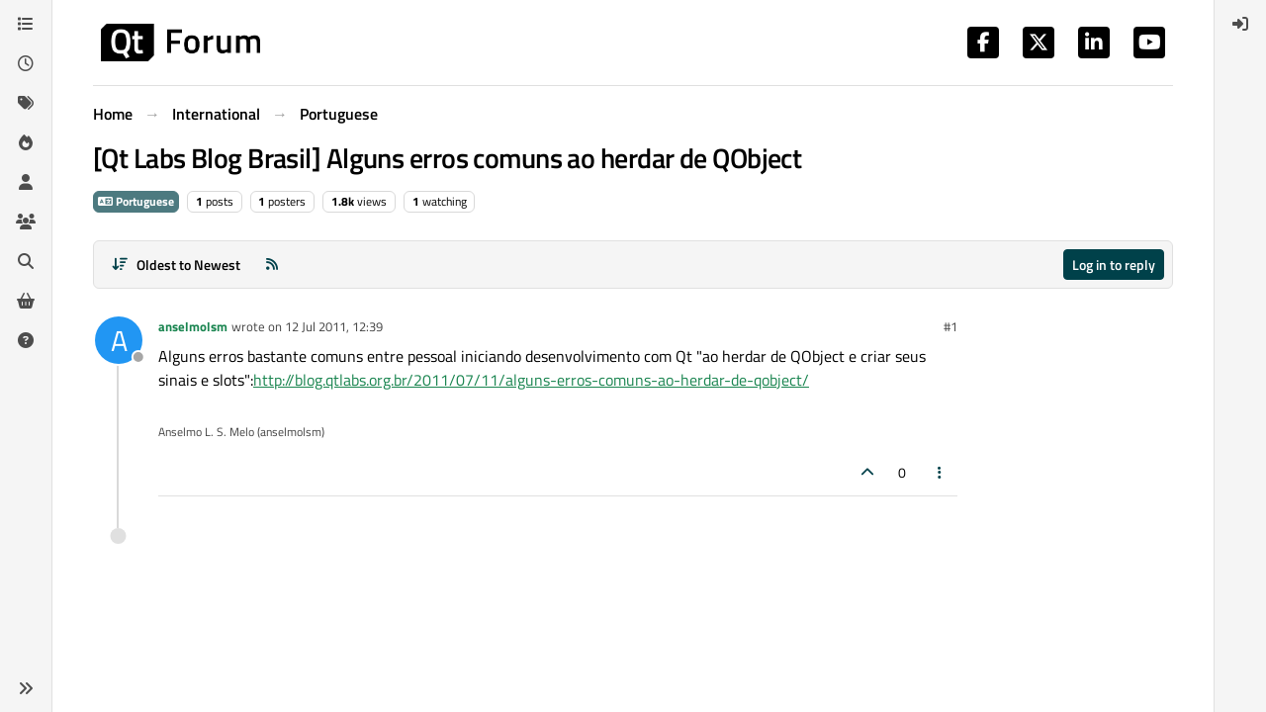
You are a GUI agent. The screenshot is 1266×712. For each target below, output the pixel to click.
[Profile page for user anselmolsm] (118, 340)
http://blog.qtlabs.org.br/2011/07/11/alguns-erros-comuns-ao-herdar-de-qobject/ (531, 380)
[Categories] (26, 24)
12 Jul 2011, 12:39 (334, 326)
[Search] (26, 261)
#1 (950, 326)
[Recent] (26, 63)
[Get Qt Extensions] (26, 300)
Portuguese (136, 201)
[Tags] (26, 103)
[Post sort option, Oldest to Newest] (175, 264)
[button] (26, 688)
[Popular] (26, 142)
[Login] (1240, 24)
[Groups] (26, 221)
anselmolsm (192, 326)
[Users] (26, 182)
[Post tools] (940, 472)
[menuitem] (1240, 24)
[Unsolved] (26, 340)
